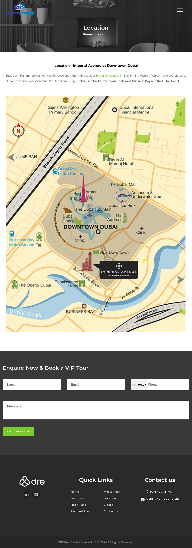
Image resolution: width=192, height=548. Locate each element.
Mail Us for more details (160, 499)
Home (87, 34)
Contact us (111, 511)
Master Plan (112, 491)
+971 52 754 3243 (160, 492)
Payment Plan (80, 511)
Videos (108, 504)
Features (76, 498)
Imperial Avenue (107, 75)
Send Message (18, 431)
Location (110, 498)
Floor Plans (78, 504)
